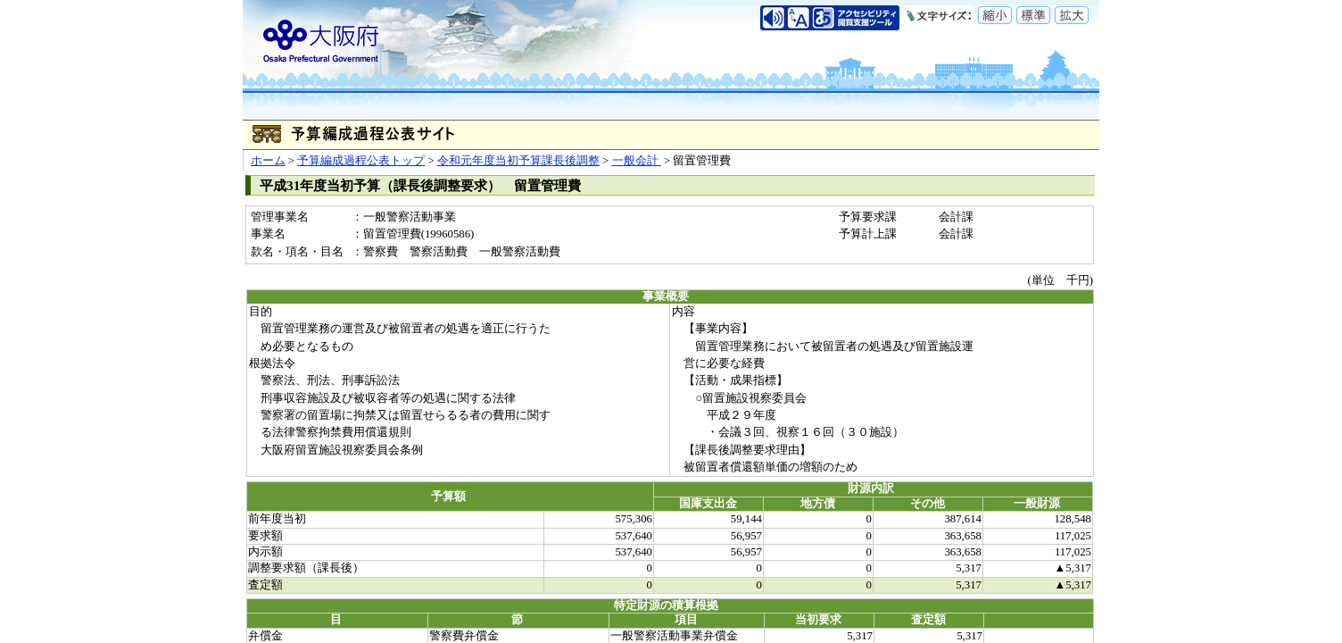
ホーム (268, 160)
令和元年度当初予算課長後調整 (518, 160)
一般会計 (636, 160)
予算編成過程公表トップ (361, 160)
